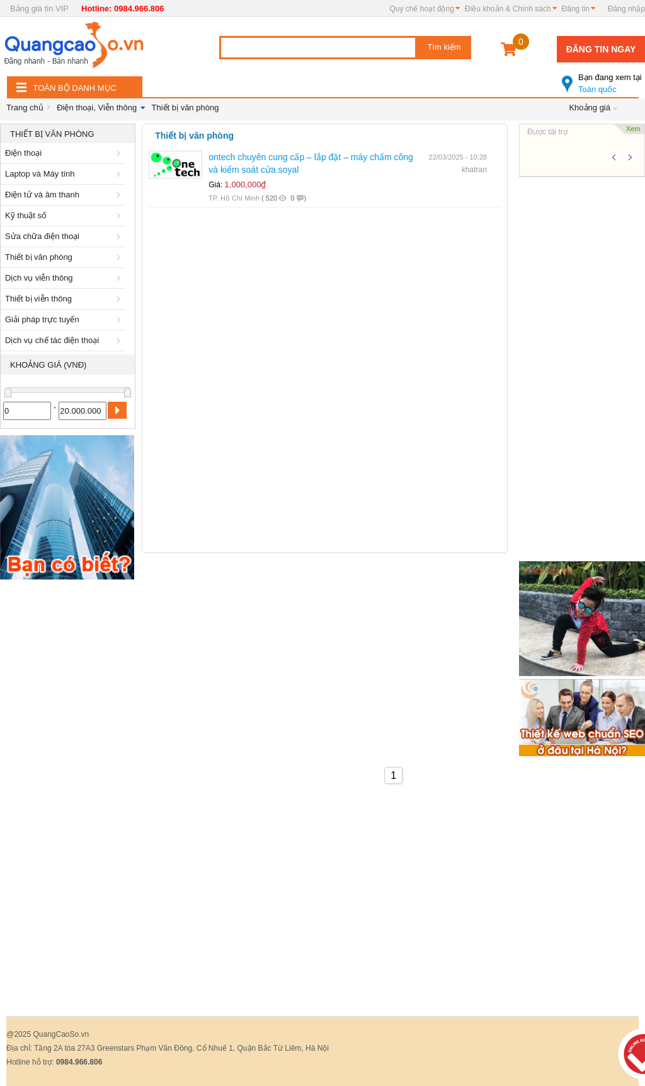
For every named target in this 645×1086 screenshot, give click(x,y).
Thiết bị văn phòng (185, 107)
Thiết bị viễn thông (65, 298)
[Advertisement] (67, 775)
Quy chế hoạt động (421, 8)
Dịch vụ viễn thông (65, 278)
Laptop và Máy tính (65, 173)
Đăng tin (576, 8)
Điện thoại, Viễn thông (97, 107)
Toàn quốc (603, 78)
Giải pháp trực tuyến (65, 319)
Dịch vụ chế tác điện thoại (65, 340)
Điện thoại (65, 153)
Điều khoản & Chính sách (508, 8)
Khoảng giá (589, 107)
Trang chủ (24, 107)
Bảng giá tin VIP (39, 8)
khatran (474, 169)
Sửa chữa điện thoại (65, 236)
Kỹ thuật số (65, 215)
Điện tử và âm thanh (65, 194)
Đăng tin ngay (601, 49)
